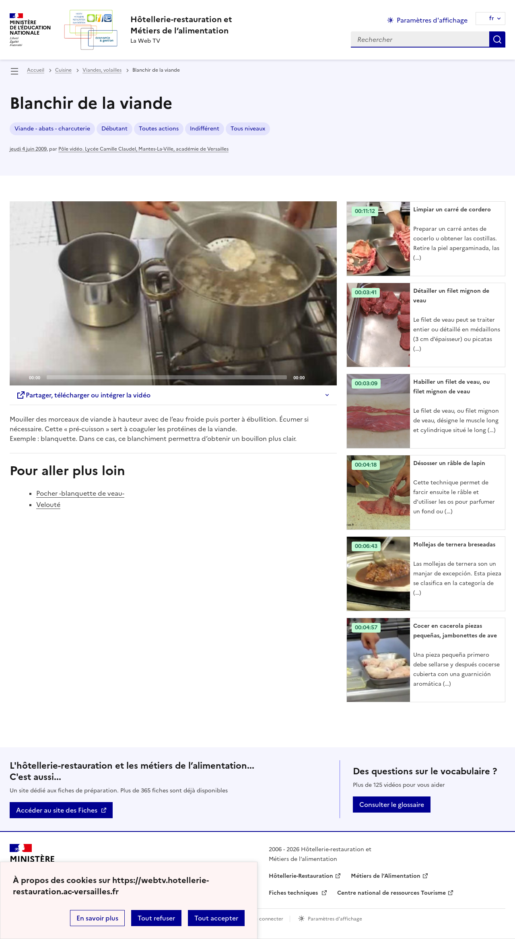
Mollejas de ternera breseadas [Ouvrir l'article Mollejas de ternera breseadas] (454, 544)
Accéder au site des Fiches (56, 810)
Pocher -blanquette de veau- (80, 493)
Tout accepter (216, 918)
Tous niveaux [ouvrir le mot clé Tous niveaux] (248, 128)
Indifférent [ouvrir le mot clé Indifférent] (204, 128)
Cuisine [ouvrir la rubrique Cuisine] (63, 70)
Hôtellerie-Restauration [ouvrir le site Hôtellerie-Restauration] (301, 876)
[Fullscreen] (326, 377)
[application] (173, 293)
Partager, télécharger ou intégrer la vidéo (83, 395)
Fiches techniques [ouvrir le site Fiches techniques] (294, 893)
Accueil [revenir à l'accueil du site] (35, 70)
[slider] (167, 377)
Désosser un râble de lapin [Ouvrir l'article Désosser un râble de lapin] (449, 463)
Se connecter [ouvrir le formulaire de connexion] (267, 918)
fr (491, 18)
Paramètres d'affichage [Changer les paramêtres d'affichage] (432, 20)
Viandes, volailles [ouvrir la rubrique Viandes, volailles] (102, 70)
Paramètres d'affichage (335, 918)
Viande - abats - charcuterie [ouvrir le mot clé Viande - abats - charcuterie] (52, 128)
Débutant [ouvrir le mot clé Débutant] (114, 128)
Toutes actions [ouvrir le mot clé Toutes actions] (159, 128)
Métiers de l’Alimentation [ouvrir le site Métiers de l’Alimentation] (385, 876)
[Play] (173, 293)
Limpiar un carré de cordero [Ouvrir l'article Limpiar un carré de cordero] (452, 209)
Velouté (48, 504)
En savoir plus (97, 918)
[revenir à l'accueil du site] (181, 25)
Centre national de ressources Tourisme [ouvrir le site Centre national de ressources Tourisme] (391, 893)
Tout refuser (156, 918)
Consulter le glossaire (391, 804)
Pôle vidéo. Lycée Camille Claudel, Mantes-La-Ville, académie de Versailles (143, 149)
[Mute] (313, 377)
